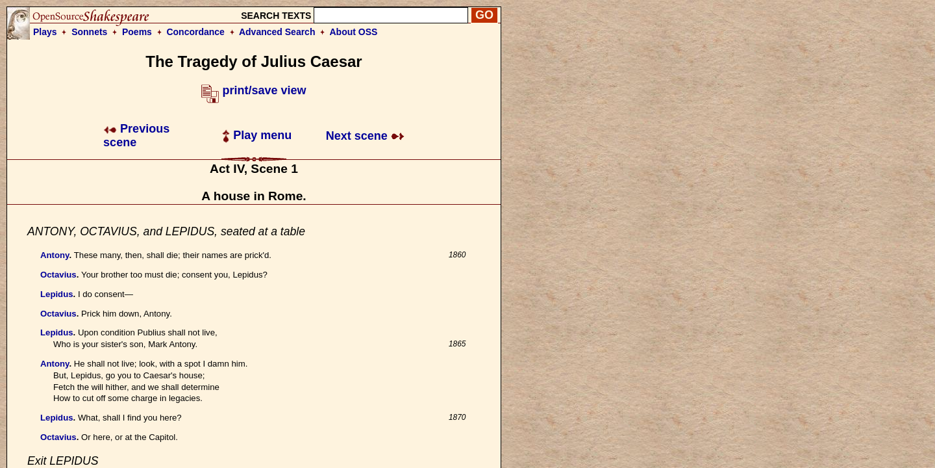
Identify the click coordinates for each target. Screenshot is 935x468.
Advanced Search (277, 32)
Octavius (58, 275)
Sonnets (89, 32)
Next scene (365, 135)
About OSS (354, 32)
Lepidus (56, 294)
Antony (54, 255)
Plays (45, 32)
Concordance (195, 32)
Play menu (257, 135)
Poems (137, 32)
